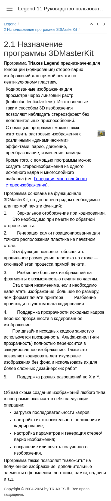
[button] (91, 24)
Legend (10, 24)
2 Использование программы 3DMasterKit (40, 29)
